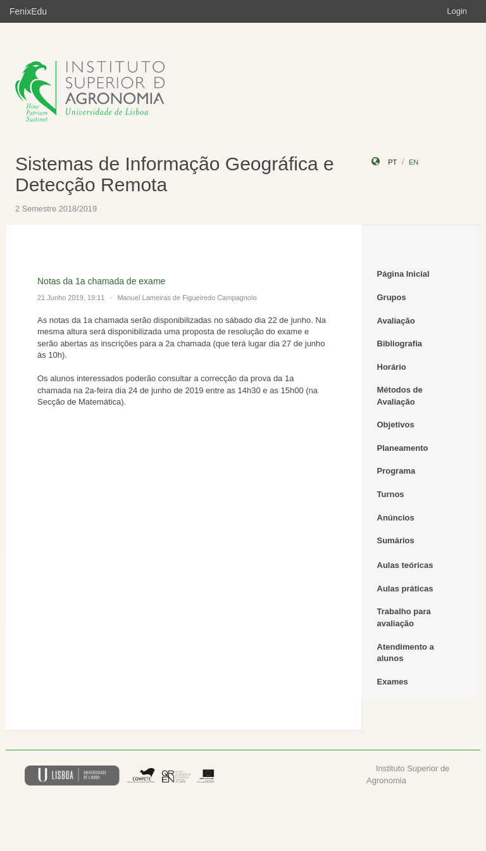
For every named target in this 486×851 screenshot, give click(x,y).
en (413, 162)
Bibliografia (400, 343)
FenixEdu (28, 11)
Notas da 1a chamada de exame (101, 281)
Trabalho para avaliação (404, 617)
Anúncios (395, 517)
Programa (396, 471)
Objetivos (395, 424)
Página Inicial (403, 274)
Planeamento (402, 448)
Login (457, 11)
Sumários (395, 540)
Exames (392, 681)
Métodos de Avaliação (400, 396)
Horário (391, 367)
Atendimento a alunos (405, 653)
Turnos (390, 494)
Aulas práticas (405, 588)
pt (392, 162)
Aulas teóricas (405, 565)
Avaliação (396, 320)
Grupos (391, 297)
